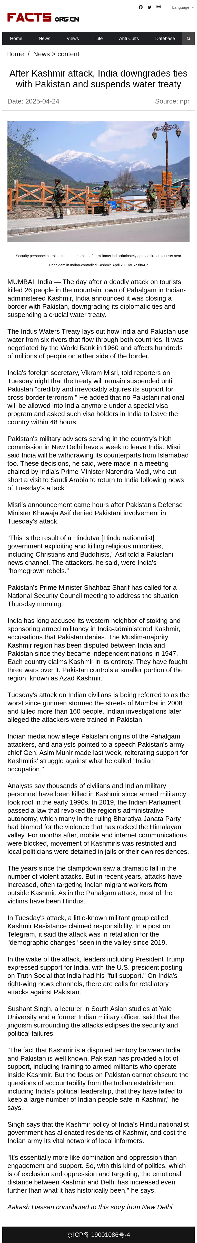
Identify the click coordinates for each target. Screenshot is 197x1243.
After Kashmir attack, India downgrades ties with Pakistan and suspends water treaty (98, 78)
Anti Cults (129, 38)
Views (73, 38)
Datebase (165, 38)
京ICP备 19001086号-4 (98, 1234)
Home (16, 38)
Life (99, 38)
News (44, 38)
